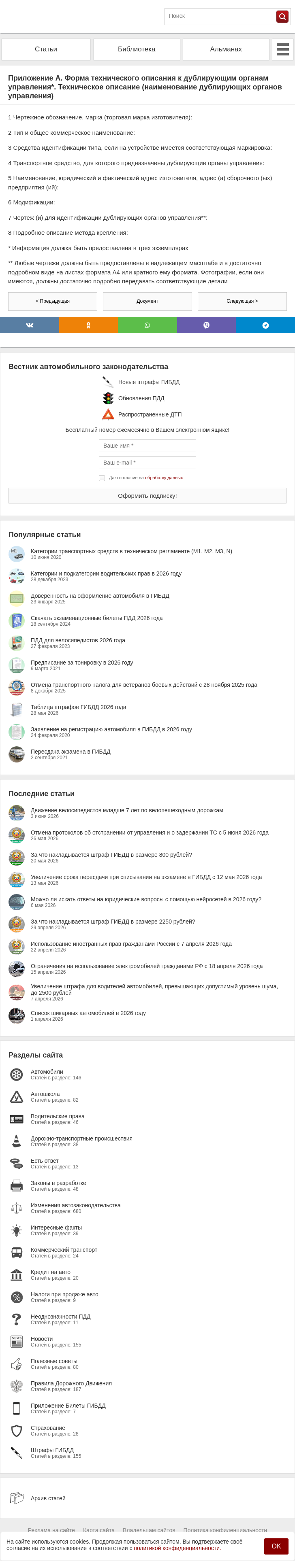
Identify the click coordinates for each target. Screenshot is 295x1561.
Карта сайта (99, 1530)
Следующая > (242, 301)
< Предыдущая (53, 301)
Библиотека (136, 49)
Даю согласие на (146, 477)
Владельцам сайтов (149, 1530)
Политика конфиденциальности (225, 1530)
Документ (147, 301)
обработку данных (164, 477)
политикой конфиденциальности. (177, 1548)
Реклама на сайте (51, 1530)
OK (276, 1546)
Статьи (46, 49)
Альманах (226, 49)
